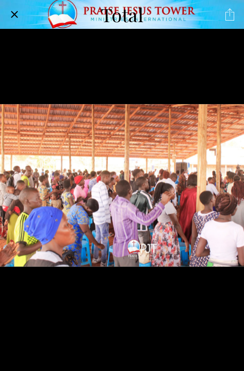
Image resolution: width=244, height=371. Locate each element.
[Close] (14, 14)
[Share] (229, 14)
